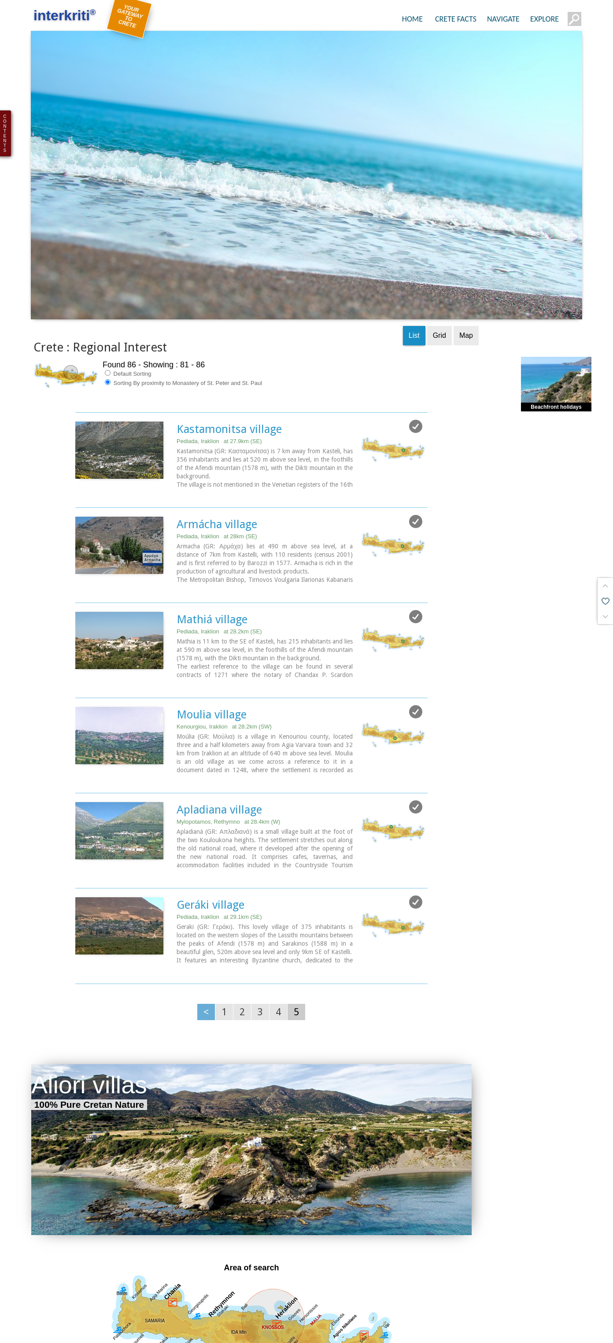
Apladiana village (219, 751)
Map (466, 281)
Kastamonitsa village (229, 374)
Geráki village (210, 846)
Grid (439, 281)
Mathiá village (212, 563)
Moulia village (212, 657)
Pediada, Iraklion (219, 387)
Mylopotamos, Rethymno (228, 764)
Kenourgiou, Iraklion (224, 669)
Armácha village (217, 469)
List (414, 281)
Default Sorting (128, 319)
